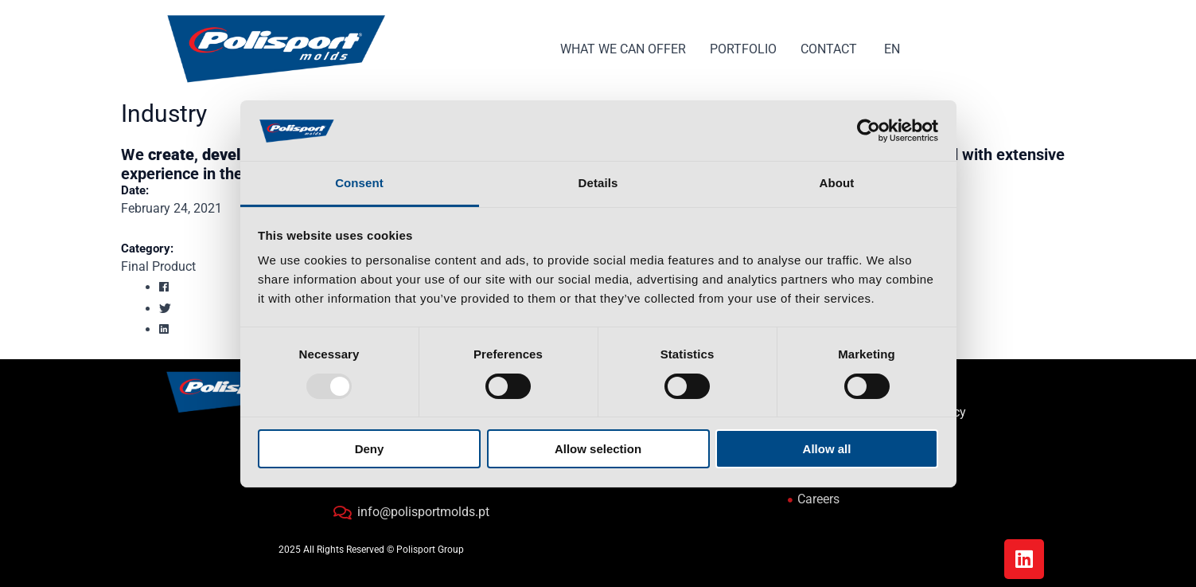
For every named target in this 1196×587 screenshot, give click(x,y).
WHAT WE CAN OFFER (623, 49)
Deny (369, 449)
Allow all (827, 449)
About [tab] (837, 183)
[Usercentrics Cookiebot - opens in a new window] (868, 131)
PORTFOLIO (743, 49)
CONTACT (829, 49)
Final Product (158, 266)
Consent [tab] (359, 183)
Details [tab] (598, 183)
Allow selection (598, 449)
